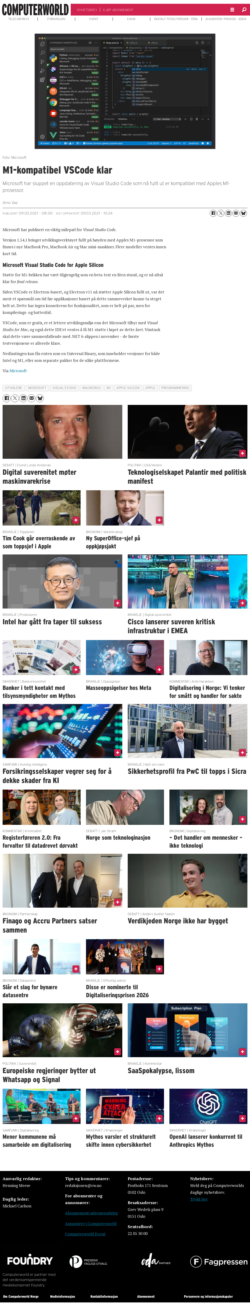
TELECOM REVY (18, 19)
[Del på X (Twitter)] (220, 213)
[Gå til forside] (35, 10)
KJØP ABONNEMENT (118, 10)
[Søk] (244, 10)
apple (150, 388)
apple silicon (127, 388)
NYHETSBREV (87, 10)
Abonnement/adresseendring (91, 1213)
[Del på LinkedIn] (228, 213)
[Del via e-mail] (235, 213)
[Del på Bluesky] (243, 213)
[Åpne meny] (232, 9)
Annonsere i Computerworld (91, 1223)
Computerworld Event (85, 1234)
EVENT (93, 19)
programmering (175, 388)
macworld (91, 388)
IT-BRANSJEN (56, 19)
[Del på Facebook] (213, 213)
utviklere (13, 388)
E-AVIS (131, 19)
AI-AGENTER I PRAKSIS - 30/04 (225, 19)
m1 (109, 388)
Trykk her (199, 1199)
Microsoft (18, 370)
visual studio (65, 388)
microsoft (37, 388)
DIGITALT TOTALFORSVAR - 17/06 (176, 19)
